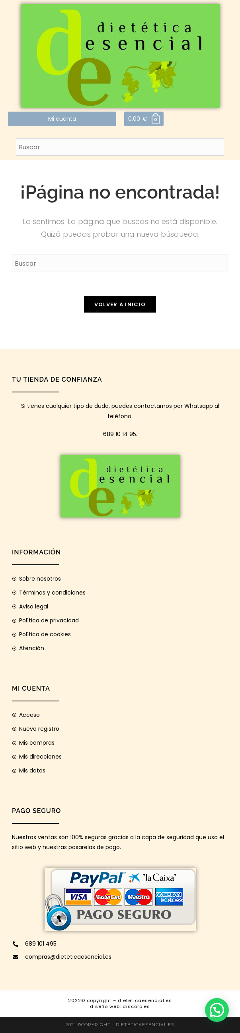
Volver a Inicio (120, 304)
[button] (217, 1010)
